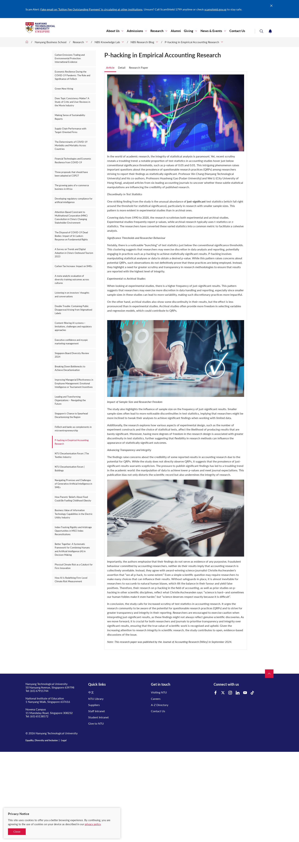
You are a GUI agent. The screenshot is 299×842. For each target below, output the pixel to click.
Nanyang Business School (50, 42)
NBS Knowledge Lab (107, 42)
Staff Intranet (96, 711)
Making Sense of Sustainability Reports (70, 117)
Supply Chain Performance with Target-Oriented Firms (70, 130)
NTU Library (95, 698)
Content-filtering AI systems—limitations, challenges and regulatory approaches (73, 326)
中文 (91, 692)
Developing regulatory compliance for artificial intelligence (73, 200)
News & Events (211, 31)
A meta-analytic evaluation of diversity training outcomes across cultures (72, 279)
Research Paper (138, 67)
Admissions (135, 31)
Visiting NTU (159, 692)
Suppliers (94, 705)
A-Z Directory (159, 705)
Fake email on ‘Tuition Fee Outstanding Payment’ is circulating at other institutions (91, 9)
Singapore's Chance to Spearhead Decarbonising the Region (71, 415)
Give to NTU (96, 723)
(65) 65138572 (39, 716)
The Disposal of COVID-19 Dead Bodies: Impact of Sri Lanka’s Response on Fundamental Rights (71, 236)
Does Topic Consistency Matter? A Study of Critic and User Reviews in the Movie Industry (72, 102)
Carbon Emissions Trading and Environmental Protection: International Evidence (70, 58)
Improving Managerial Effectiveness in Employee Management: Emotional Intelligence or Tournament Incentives (74, 383)
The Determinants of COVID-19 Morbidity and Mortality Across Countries (71, 145)
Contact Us (237, 31)
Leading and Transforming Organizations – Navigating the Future (70, 400)
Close (16, 831)
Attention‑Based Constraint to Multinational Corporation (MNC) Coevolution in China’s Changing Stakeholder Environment (71, 217)
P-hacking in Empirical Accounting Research (192, 42)
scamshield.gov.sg (215, 9)
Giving (188, 31)
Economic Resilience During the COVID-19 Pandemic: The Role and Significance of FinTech (72, 75)
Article (110, 67)
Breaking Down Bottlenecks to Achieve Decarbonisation (70, 368)
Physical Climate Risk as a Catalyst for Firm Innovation (74, 566)
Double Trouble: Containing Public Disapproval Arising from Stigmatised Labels (73, 310)
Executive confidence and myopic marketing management (71, 341)
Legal (63, 740)
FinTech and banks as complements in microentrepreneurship (73, 429)
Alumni (176, 31)
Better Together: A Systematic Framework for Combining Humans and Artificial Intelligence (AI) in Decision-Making (72, 549)
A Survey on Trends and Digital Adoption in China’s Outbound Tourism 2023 (74, 253)
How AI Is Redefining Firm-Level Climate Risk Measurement (71, 579)
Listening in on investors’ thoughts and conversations (72, 294)
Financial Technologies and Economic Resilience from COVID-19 (73, 160)
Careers (155, 698)
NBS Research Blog (142, 42)
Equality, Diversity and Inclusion (42, 740)
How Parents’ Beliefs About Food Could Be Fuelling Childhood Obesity (73, 499)
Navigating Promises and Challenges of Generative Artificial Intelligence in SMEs (73, 484)
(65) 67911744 (39, 690)
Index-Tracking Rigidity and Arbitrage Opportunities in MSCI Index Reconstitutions (73, 531)
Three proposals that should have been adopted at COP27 (71, 174)
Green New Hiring (64, 88)
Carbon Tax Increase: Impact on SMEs (73, 266)
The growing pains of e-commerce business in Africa (72, 187)
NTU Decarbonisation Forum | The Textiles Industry (72, 455)
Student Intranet (98, 717)
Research (156, 31)
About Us (113, 31)
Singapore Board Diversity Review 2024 (72, 355)
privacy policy (93, 824)
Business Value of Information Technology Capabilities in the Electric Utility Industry (73, 514)
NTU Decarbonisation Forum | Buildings (69, 468)
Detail (121, 67)
